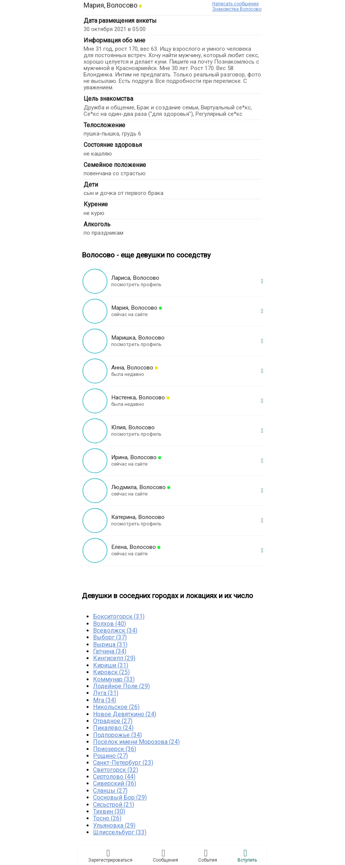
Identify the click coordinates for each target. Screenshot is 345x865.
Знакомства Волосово (236, 9)
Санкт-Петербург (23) (123, 762)
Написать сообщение (235, 3)
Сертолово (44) (114, 776)
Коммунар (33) (114, 679)
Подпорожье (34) (117, 735)
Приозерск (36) (114, 749)
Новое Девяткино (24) (124, 714)
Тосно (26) (107, 818)
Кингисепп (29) (114, 658)
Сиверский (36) (114, 783)
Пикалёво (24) (113, 727)
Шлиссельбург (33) (119, 832)
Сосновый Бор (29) (120, 797)
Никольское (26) (116, 707)
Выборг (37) (110, 637)
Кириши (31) (110, 665)
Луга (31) (105, 693)
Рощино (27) (110, 755)
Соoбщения (165, 855)
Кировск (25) (111, 672)
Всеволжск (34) (115, 630)
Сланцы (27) (110, 790)
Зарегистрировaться (110, 855)
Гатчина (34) (109, 651)
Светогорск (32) (115, 769)
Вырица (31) (110, 644)
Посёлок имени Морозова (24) (136, 741)
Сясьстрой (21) (113, 804)
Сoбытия (207, 855)
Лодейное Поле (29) (121, 686)
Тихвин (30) (109, 811)
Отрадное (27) (112, 721)
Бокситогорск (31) (119, 616)
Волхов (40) (109, 623)
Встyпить (247, 855)
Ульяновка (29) (114, 825)
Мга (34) (104, 700)
